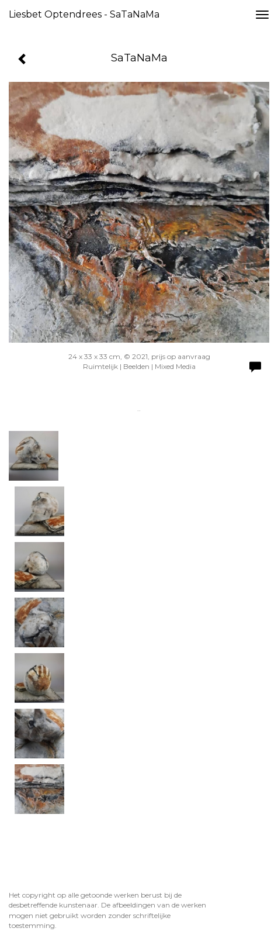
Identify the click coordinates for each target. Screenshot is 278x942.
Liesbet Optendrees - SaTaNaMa (84, 14)
